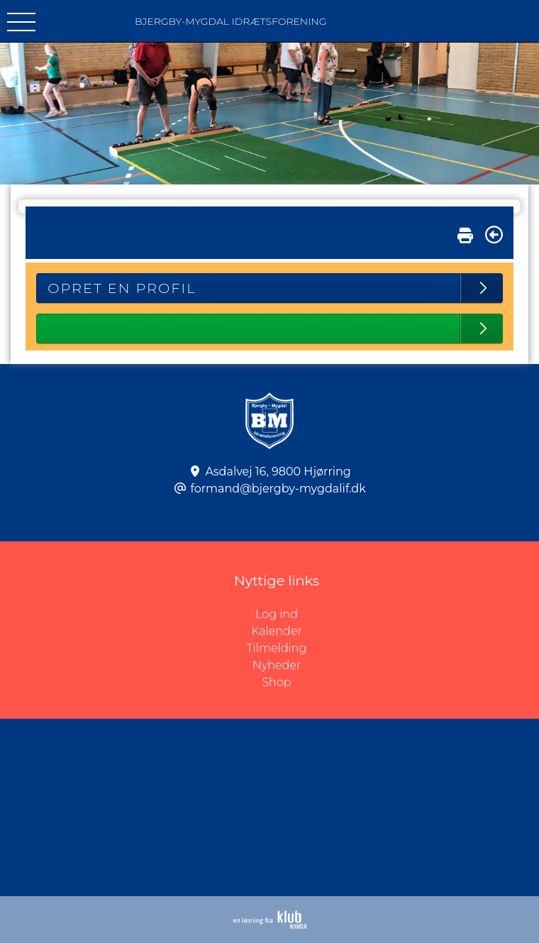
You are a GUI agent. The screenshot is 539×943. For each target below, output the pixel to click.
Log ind (397, 614)
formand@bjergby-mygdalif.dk (277, 488)
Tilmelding (277, 648)
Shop (276, 682)
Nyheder (276, 665)
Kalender (276, 631)
